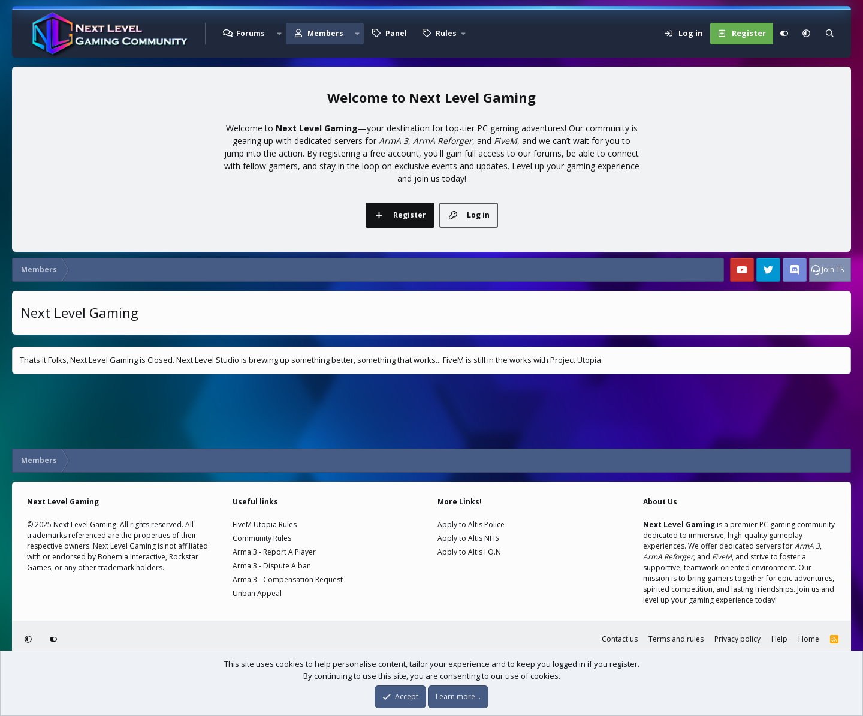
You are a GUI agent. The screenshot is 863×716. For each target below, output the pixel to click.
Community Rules (262, 538)
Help (779, 639)
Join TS (833, 269)
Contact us (620, 639)
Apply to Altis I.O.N (469, 552)
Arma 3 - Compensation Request (288, 579)
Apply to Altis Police (471, 524)
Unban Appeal (257, 593)
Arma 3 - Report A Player (274, 552)
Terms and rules (676, 639)
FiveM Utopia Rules (265, 524)
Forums (250, 33)
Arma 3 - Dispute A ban (272, 566)
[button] (278, 33)
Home (808, 639)
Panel (396, 33)
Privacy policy (737, 639)
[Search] (829, 33)
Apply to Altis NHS (468, 538)
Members (325, 33)
